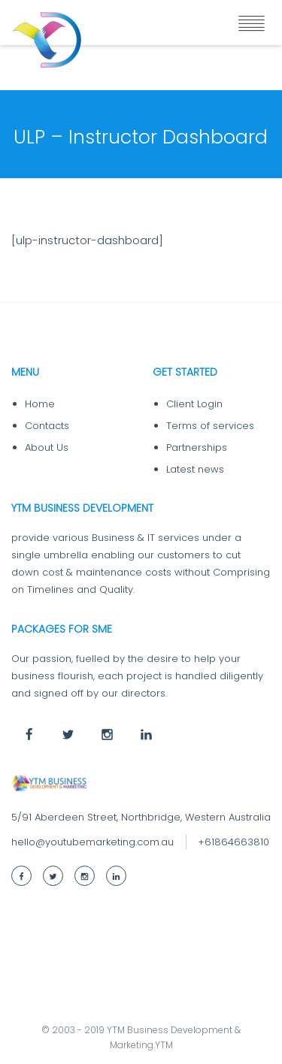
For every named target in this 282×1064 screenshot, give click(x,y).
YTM (164, 1044)
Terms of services (210, 426)
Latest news (195, 469)
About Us (46, 447)
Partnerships (196, 447)
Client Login (194, 404)
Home (40, 404)
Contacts (47, 426)
